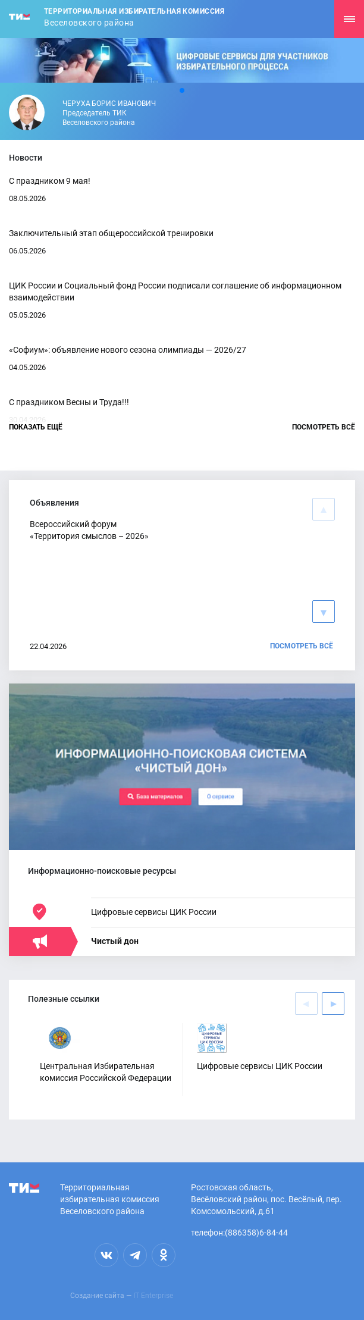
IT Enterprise (153, 1295)
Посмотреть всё (323, 427)
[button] (182, 90)
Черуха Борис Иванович (109, 103)
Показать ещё (35, 427)
